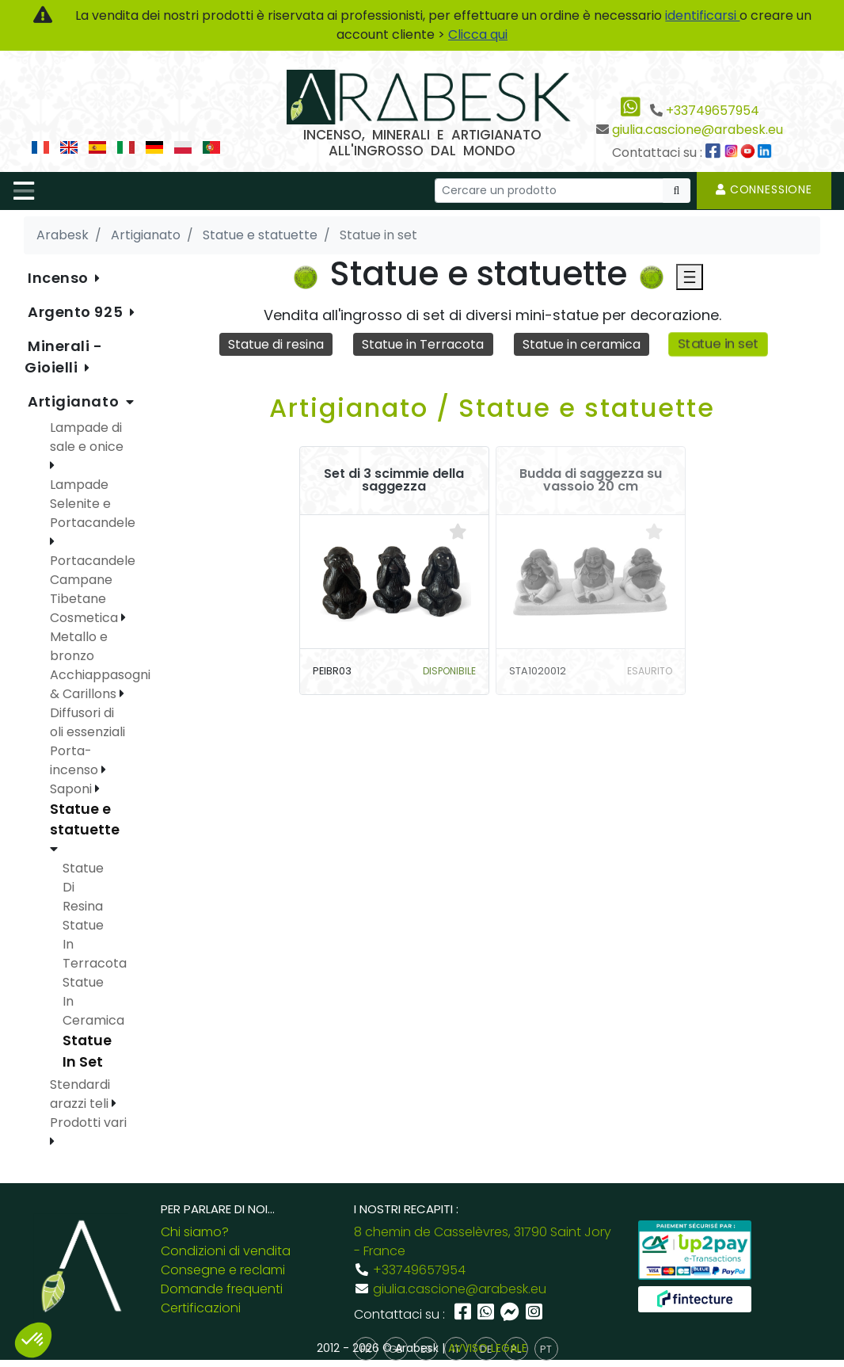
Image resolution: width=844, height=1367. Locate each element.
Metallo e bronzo (79, 646)
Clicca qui (478, 34)
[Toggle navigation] (24, 191)
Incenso (60, 278)
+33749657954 (712, 110)
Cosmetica (85, 618)
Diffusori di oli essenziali (87, 722)
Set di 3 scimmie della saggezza (394, 480)
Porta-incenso (75, 760)
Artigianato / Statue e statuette (492, 408)
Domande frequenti (222, 1289)
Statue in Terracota (423, 344)
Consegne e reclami (223, 1270)
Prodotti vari (88, 1122)
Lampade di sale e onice (87, 437)
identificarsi (702, 15)
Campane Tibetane (81, 589)
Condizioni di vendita (226, 1251)
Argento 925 (77, 312)
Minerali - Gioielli (64, 356)
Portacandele (92, 561)
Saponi (72, 789)
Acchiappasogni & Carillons (100, 684)
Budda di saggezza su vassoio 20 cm (590, 480)
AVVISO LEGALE (487, 1348)
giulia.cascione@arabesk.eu (697, 129)
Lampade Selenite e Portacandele (92, 503)
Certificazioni (201, 1308)
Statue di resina (276, 344)
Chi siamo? (195, 1232)
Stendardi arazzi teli (81, 1094)
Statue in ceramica (582, 344)
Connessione (764, 189)
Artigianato (75, 401)
